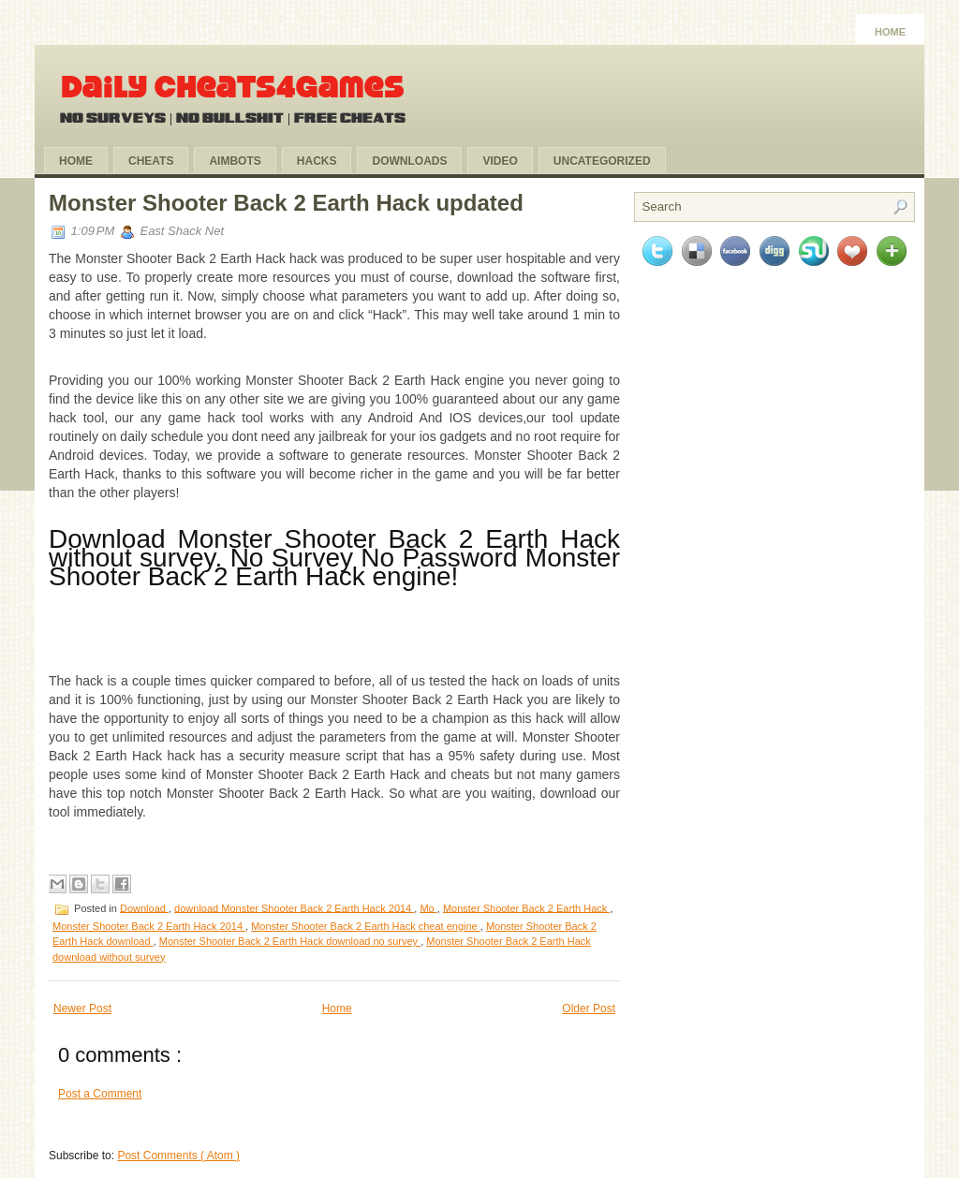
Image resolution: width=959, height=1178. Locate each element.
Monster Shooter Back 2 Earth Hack (527, 907)
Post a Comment (99, 1093)
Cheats (150, 161)
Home (890, 31)
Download (144, 907)
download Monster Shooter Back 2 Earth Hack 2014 (294, 907)
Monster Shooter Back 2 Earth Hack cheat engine (365, 926)
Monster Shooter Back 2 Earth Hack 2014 (148, 926)
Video (499, 161)
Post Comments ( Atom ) (178, 1155)
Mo (428, 907)
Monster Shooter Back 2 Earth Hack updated (286, 202)
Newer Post (82, 1008)
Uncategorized (602, 161)
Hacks (317, 161)
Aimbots (234, 161)
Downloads (409, 161)
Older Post (588, 1008)
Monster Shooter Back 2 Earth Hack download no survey (289, 941)
